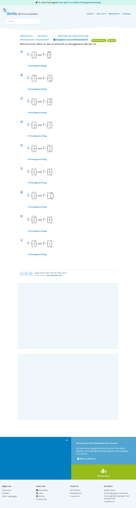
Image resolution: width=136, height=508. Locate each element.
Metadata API (76, 493)
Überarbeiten (98, 40)
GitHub (40, 496)
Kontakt (5, 493)
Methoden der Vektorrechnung (73, 35)
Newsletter (42, 490)
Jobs (39, 493)
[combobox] (23, 21)
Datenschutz (109, 490)
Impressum (109, 501)
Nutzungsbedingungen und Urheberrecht (116, 497)
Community (41, 499)
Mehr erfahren (86, 458)
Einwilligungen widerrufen (116, 493)
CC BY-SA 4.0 (39, 275)
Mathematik (26, 35)
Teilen (111, 40)
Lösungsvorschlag (37, 65)
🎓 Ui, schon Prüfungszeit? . (68, 2)
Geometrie (42, 35)
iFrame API (75, 496)
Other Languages (9, 496)
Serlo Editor (75, 490)
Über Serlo (6, 490)
